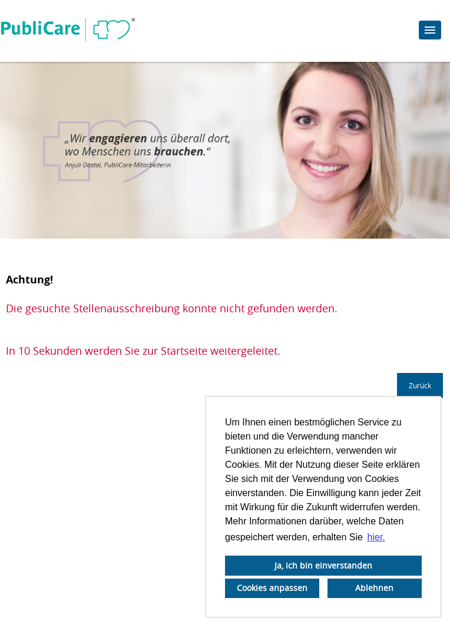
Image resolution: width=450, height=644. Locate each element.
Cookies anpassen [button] (272, 587)
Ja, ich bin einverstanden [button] (323, 565)
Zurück (420, 385)
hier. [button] (376, 537)
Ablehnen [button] (374, 587)
